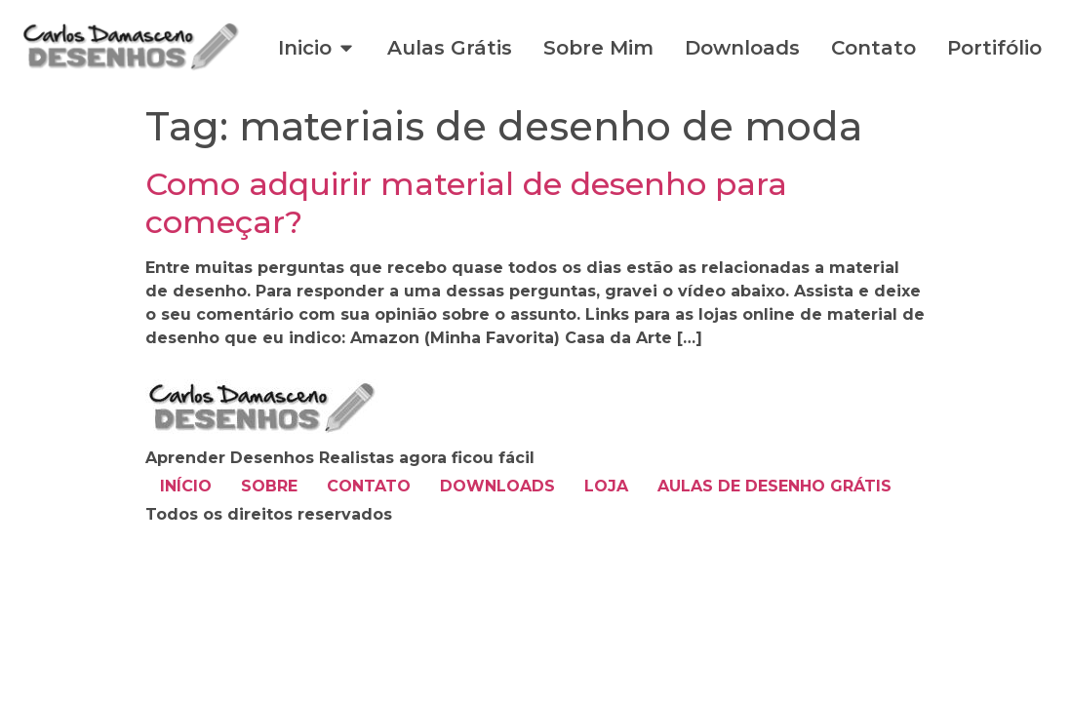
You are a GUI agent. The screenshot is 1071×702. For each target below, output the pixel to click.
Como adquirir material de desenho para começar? (466, 202)
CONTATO (369, 486)
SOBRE (269, 486)
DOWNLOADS (497, 486)
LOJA (606, 486)
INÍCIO (186, 486)
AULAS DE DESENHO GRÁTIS (774, 486)
